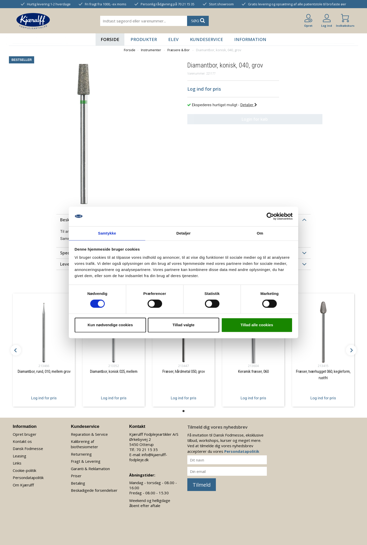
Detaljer (248, 105)
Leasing (19, 455)
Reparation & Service (89, 434)
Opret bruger (24, 434)
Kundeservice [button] (206, 39)
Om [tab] (260, 233)
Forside (110, 39)
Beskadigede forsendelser (94, 490)
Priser (76, 475)
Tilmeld (202, 484)
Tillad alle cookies (256, 325)
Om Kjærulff (23, 484)
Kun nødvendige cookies (110, 325)
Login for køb (233, 119)
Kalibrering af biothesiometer (84, 444)
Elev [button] (173, 39)
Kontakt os (22, 441)
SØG (198, 20)
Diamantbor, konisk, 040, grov (218, 50)
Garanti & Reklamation (90, 468)
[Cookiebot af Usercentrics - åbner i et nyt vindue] (270, 216)
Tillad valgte (183, 325)
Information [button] (250, 39)
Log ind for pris (44, 398)
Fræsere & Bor (178, 50)
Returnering (81, 454)
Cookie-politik (24, 470)
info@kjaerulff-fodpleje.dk (148, 457)
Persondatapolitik (28, 477)
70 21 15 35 (147, 449)
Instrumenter (151, 50)
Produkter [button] (143, 39)
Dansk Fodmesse (28, 448)
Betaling (78, 483)
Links (17, 463)
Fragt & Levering (85, 461)
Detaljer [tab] (183, 233)
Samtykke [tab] (107, 233)
